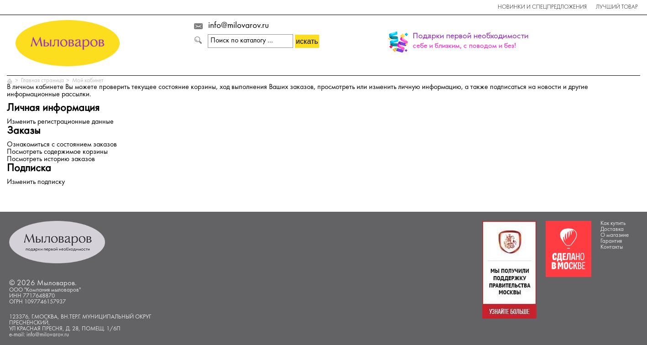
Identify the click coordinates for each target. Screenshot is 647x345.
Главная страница (42, 81)
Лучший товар (617, 7)
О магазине (614, 235)
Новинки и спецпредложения (542, 7)
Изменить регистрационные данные (60, 122)
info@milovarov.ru (238, 26)
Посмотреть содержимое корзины (57, 152)
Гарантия (611, 241)
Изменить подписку (36, 182)
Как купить (613, 223)
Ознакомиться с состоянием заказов (62, 144)
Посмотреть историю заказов (51, 159)
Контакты (611, 247)
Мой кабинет (88, 81)
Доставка (612, 229)
